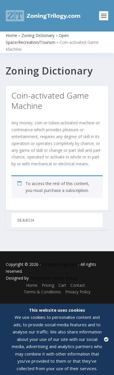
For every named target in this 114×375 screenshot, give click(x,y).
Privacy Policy (78, 291)
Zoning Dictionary (37, 35)
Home (11, 35)
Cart (62, 285)
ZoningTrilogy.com (59, 264)
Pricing (48, 285)
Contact (77, 285)
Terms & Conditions (42, 291)
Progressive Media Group (53, 278)
